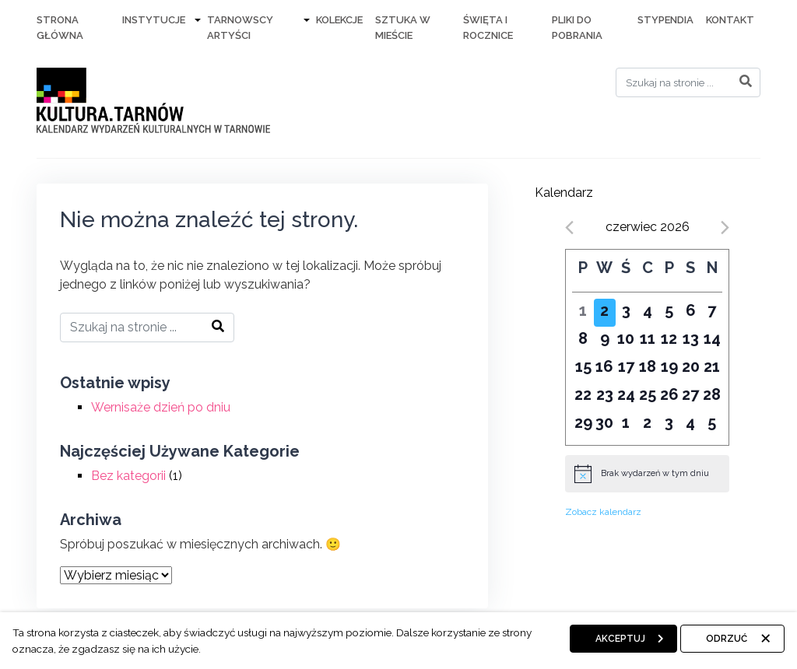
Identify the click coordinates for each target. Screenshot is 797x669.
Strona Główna (60, 27)
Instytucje (153, 20)
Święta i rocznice (488, 27)
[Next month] (725, 227)
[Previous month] (569, 227)
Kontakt (730, 20)
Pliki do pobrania (577, 27)
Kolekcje (339, 20)
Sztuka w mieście (402, 27)
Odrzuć (726, 638)
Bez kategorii (128, 475)
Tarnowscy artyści (240, 27)
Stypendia (665, 20)
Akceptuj (620, 638)
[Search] (688, 82)
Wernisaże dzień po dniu (160, 407)
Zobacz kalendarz (603, 511)
